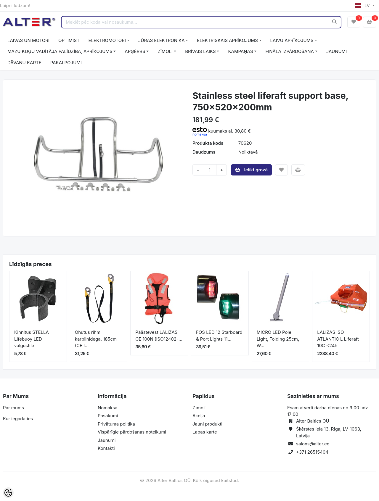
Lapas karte (204, 432)
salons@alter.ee (313, 444)
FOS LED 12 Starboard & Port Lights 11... (219, 335)
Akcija (198, 415)
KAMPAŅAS (240, 51)
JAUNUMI (336, 51)
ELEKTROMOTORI (107, 40)
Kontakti (106, 448)
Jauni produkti (207, 424)
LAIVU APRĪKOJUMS (292, 40)
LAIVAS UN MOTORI (28, 40)
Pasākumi (108, 415)
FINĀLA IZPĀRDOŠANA (289, 51)
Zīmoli (198, 407)
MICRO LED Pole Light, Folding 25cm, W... (278, 338)
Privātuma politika (116, 424)
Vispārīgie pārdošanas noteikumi (132, 432)
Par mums (13, 407)
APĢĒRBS (135, 51)
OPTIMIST (69, 40)
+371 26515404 (312, 452)
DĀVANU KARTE (24, 62)
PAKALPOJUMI (66, 62)
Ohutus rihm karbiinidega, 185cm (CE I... (96, 338)
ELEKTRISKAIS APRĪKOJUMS (227, 40)
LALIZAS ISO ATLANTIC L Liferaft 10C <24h (338, 338)
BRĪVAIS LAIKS (200, 51)
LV (363, 5)
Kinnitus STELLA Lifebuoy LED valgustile (31, 338)
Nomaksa (107, 407)
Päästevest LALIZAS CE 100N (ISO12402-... (158, 335)
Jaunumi (106, 440)
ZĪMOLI (165, 51)
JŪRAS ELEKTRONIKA (161, 40)
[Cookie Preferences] (8, 492)
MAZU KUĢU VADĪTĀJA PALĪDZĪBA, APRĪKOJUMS (60, 51)
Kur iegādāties (18, 418)
